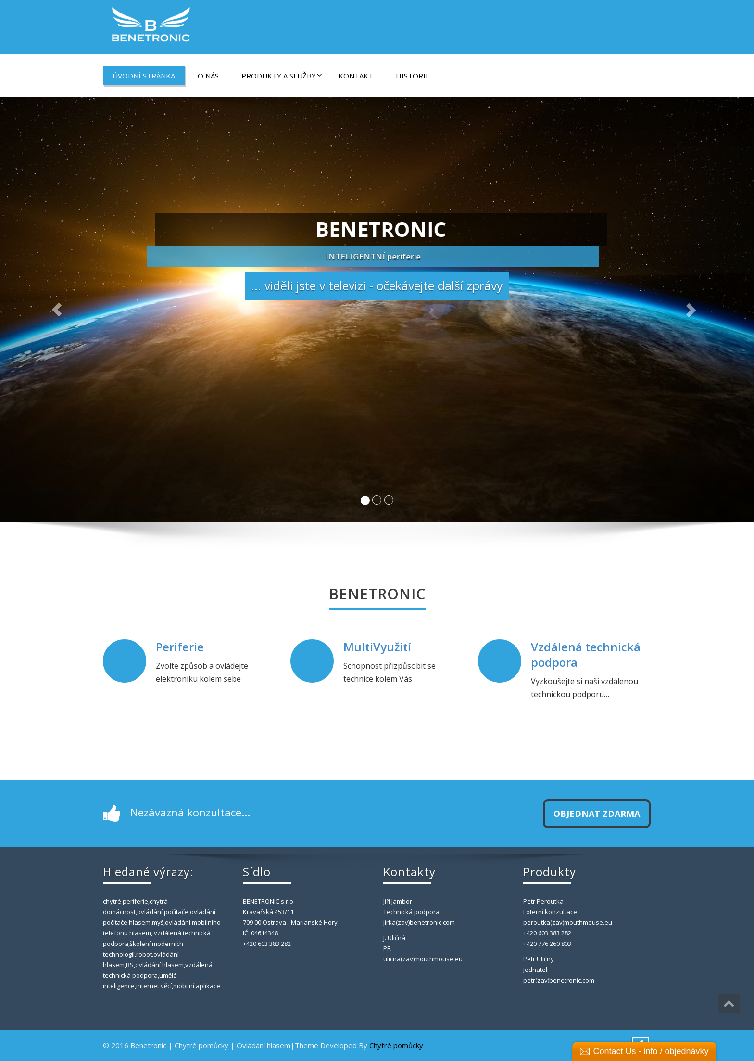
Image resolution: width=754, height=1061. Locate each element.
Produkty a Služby (281, 75)
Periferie (180, 647)
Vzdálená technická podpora (585, 654)
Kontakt (356, 75)
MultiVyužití (377, 647)
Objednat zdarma (596, 813)
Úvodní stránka (144, 75)
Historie (413, 75)
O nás (208, 75)
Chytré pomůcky (396, 1045)
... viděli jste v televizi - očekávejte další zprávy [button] (377, 287)
